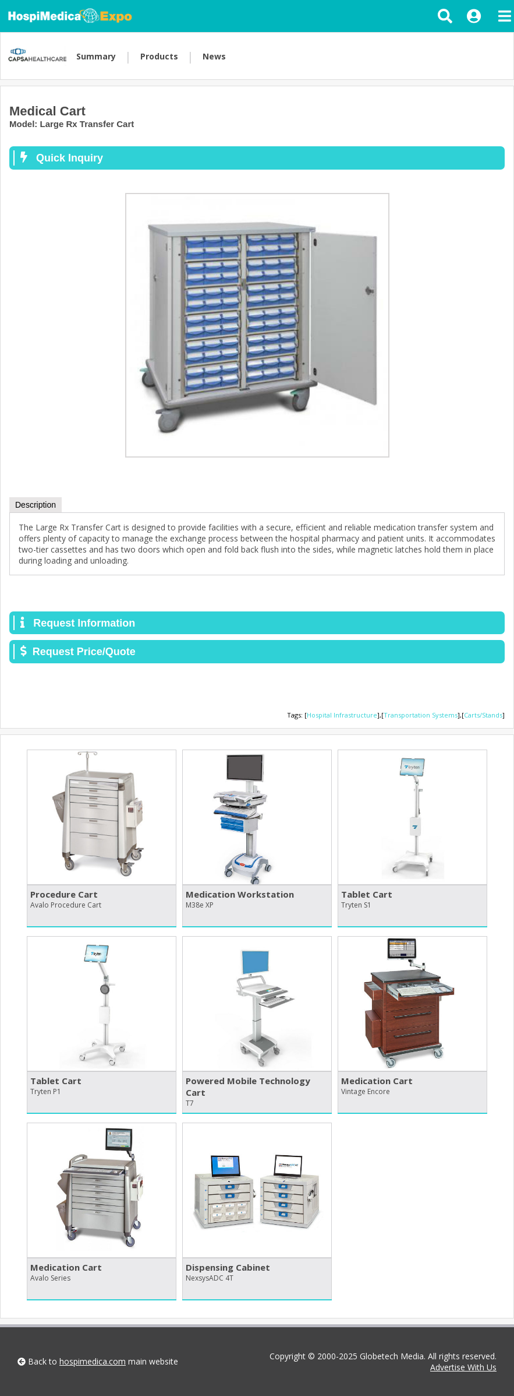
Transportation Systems (421, 715)
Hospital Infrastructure (342, 715)
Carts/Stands (483, 715)
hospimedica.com (92, 1361)
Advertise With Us (463, 1367)
